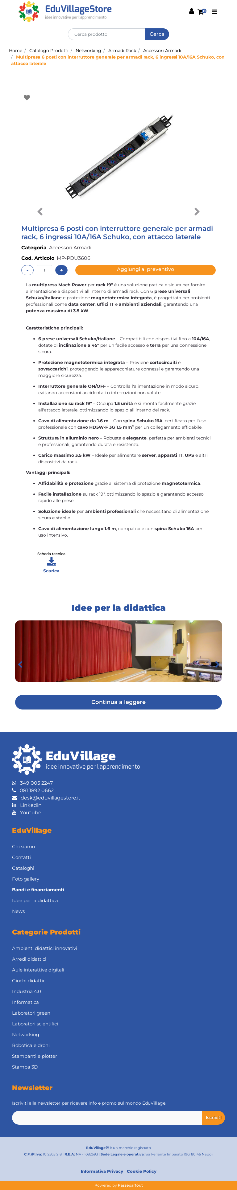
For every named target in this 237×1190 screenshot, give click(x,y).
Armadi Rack (122, 50)
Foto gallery (25, 879)
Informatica (25, 1002)
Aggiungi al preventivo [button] (145, 269)
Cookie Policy (141, 1171)
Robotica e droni (31, 1045)
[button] (157, 34)
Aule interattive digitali (38, 970)
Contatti (21, 857)
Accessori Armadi (162, 50)
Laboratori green (31, 1013)
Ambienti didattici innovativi (44, 948)
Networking (88, 50)
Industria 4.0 (26, 991)
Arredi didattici (29, 959)
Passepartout (130, 1185)
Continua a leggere (118, 702)
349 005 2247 (32, 783)
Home (15, 50)
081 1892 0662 (33, 790)
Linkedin (27, 805)
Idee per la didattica (35, 900)
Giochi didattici (29, 980)
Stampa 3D (25, 1067)
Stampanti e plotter (34, 1056)
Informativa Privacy (102, 1171)
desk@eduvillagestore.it (46, 798)
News (18, 911)
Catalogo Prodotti (49, 50)
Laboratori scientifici (35, 1024)
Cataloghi (23, 868)
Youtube (26, 813)
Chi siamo (23, 846)
